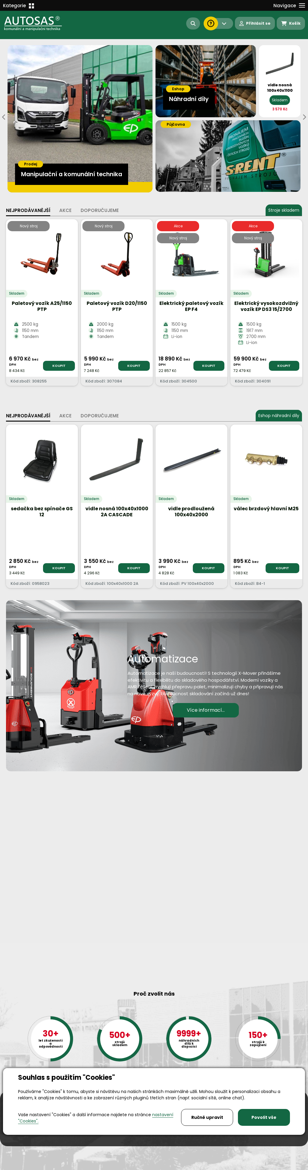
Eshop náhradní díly (278, 416)
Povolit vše (263, 1117)
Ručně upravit (207, 1117)
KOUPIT (59, 365)
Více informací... (206, 710)
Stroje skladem (283, 210)
